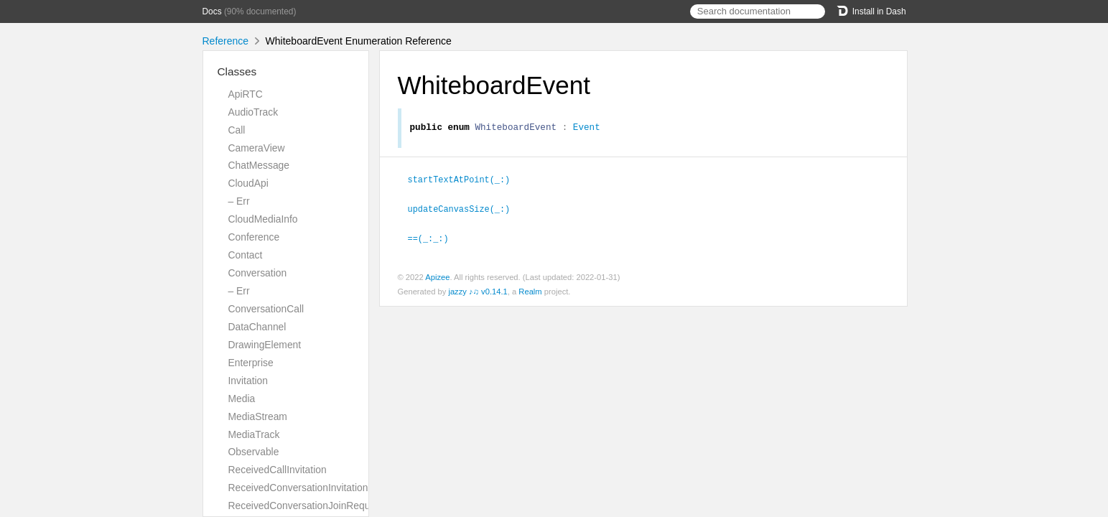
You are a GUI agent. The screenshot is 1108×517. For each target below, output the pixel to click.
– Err (239, 201)
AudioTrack (253, 112)
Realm (529, 291)
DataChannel (257, 326)
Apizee (437, 277)
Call (237, 130)
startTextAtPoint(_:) (465, 181)
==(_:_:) (434, 238)
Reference (225, 41)
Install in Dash (871, 11)
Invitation (248, 380)
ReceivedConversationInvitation (298, 487)
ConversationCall (266, 309)
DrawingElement (265, 344)
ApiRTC (245, 94)
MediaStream (257, 416)
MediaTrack (254, 434)
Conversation (257, 273)
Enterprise (251, 362)
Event (586, 128)
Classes (237, 71)
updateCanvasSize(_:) (465, 209)
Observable (253, 451)
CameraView (256, 148)
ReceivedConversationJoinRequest (306, 505)
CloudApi (248, 183)
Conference (254, 237)
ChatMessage (259, 165)
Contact (245, 255)
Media (242, 398)
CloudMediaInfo (263, 219)
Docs (212, 11)
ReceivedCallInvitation (277, 469)
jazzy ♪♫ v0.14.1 (477, 291)
